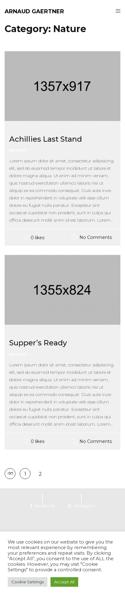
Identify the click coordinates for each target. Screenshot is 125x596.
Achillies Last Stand (45, 139)
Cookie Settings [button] (27, 581)
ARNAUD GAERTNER (34, 11)
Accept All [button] (64, 581)
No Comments (95, 237)
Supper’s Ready (38, 342)
